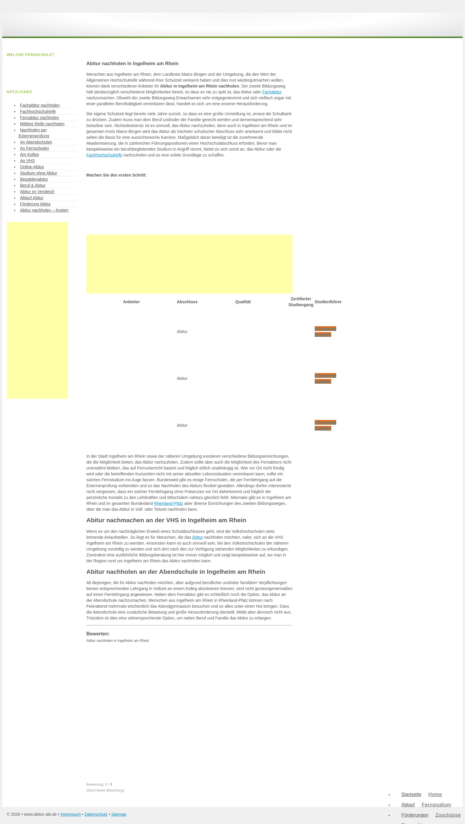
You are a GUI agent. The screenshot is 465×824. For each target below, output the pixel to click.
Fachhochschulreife (104, 155)
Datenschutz (96, 814)
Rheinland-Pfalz (168, 503)
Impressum (70, 814)
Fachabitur (272, 92)
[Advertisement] (189, 264)
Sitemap (118, 814)
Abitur (197, 537)
